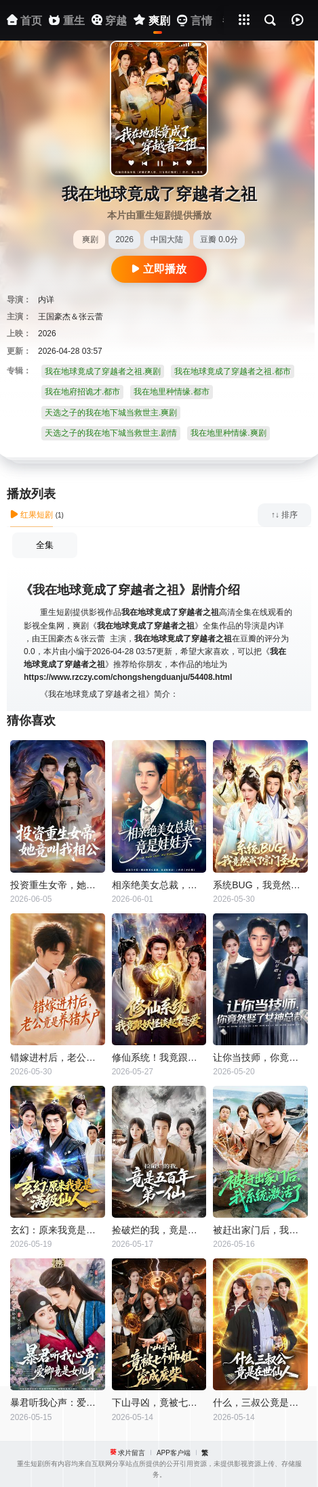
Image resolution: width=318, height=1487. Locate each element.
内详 (46, 299)
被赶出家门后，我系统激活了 (260, 1230)
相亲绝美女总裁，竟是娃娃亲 (159, 884)
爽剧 (90, 239)
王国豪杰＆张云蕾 (70, 316)
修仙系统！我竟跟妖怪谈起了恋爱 (159, 1057)
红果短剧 (31, 515)
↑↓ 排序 (284, 515)
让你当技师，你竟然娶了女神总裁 (260, 1057)
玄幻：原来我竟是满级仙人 (57, 1230)
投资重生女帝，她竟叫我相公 (57, 884)
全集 (45, 545)
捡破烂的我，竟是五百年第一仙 (159, 1230)
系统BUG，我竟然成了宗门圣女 (260, 884)
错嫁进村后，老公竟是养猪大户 (57, 1057)
